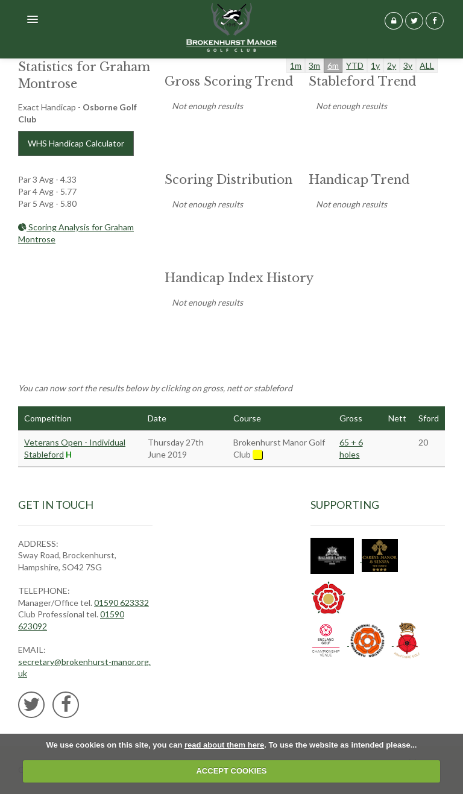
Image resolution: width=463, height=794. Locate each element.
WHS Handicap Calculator (76, 143)
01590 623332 (121, 602)
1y (375, 65)
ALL (427, 65)
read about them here (224, 744)
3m (314, 65)
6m (333, 65)
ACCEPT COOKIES (231, 770)
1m (295, 65)
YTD (355, 65)
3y (407, 65)
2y (391, 65)
